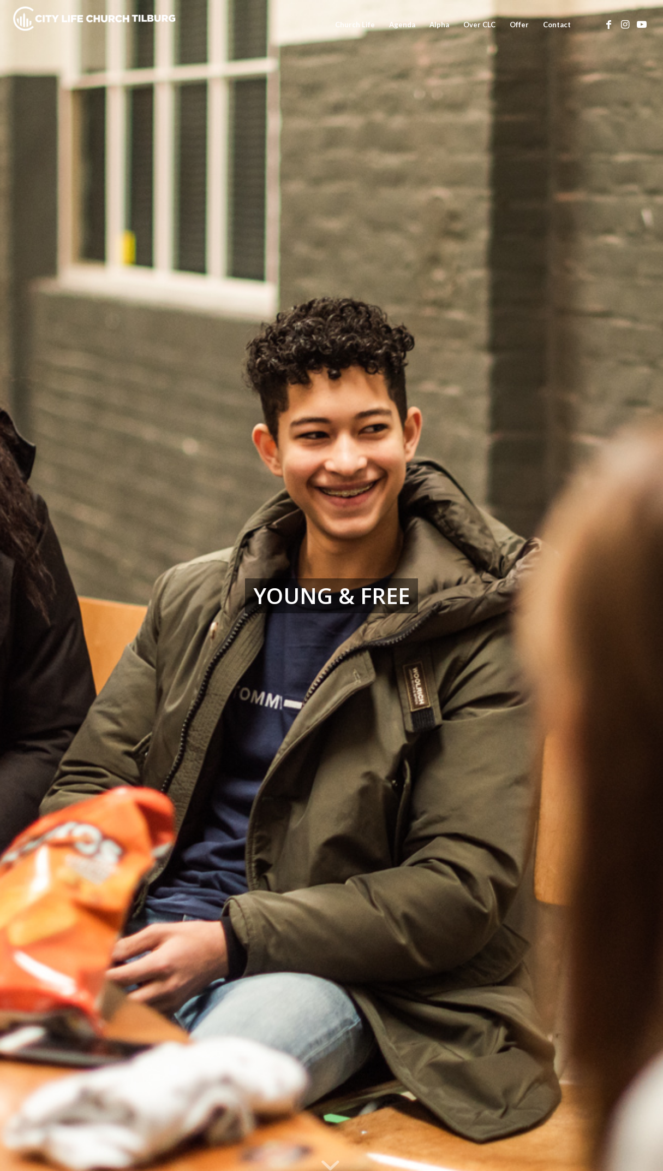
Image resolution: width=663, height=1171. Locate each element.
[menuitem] (355, 25)
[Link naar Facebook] (609, 24)
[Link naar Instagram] (625, 24)
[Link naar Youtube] (642, 24)
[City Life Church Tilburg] (95, 25)
